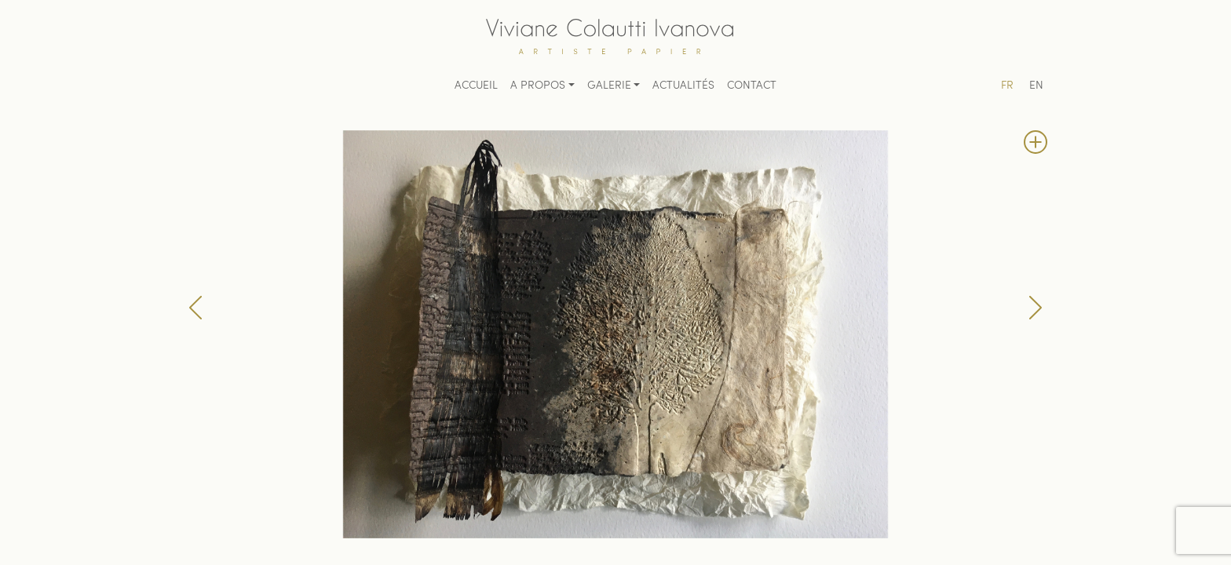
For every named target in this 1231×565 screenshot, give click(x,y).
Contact (751, 86)
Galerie (609, 86)
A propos (537, 86)
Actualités (683, 86)
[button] (195, 307)
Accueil (476, 86)
